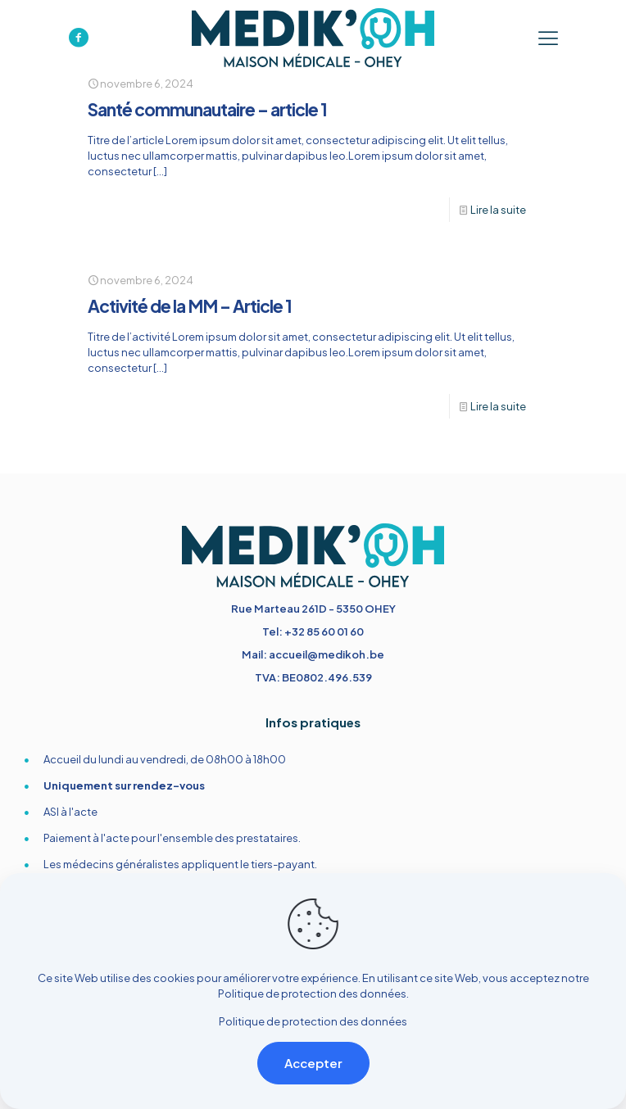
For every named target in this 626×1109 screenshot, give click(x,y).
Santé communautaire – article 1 (207, 109)
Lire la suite (498, 209)
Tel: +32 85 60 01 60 (313, 631)
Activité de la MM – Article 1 (190, 306)
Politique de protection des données (312, 993)
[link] (313, 555)
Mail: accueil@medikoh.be (313, 654)
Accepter (313, 1063)
